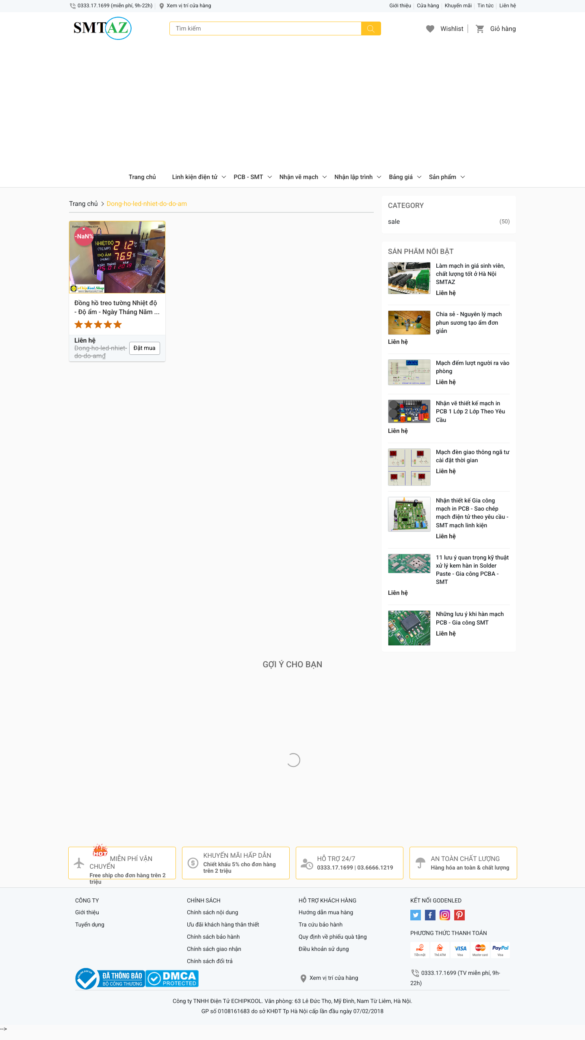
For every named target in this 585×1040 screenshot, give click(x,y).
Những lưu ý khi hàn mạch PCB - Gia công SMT (470, 618)
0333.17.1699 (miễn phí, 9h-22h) (115, 6)
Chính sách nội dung (212, 912)
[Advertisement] (292, 106)
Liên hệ (507, 6)
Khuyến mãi (458, 6)
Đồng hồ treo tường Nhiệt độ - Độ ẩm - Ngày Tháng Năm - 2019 (115, 308)
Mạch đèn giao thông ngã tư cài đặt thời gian (472, 456)
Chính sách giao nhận (214, 949)
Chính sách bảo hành (213, 937)
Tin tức (485, 6)
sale (394, 221)
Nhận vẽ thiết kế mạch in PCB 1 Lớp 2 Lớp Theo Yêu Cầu (470, 411)
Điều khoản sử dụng (324, 949)
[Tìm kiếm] (371, 28)
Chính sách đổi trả (210, 961)
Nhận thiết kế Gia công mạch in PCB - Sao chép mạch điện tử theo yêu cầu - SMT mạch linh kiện (472, 513)
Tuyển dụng (89, 925)
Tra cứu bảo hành (320, 925)
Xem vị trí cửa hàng (189, 6)
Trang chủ (142, 177)
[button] (430, 28)
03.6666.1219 (375, 868)
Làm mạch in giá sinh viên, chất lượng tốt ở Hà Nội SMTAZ (470, 274)
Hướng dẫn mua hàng (326, 912)
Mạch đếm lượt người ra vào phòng (472, 367)
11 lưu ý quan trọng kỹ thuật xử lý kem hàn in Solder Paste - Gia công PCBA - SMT (472, 570)
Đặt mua (145, 348)
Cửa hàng (428, 6)
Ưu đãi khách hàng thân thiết (223, 925)
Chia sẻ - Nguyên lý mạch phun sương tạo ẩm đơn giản (469, 322)
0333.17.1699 (335, 868)
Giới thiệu (401, 6)
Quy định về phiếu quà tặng (333, 937)
